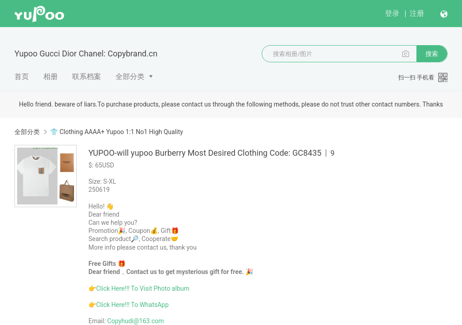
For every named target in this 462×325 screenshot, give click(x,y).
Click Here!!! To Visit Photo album (142, 288)
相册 (50, 76)
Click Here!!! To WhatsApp (132, 304)
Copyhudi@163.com (135, 321)
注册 (417, 13)
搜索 (431, 53)
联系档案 (86, 76)
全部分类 (130, 76)
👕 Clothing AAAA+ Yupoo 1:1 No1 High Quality (116, 131)
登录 (392, 13)
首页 (21, 76)
